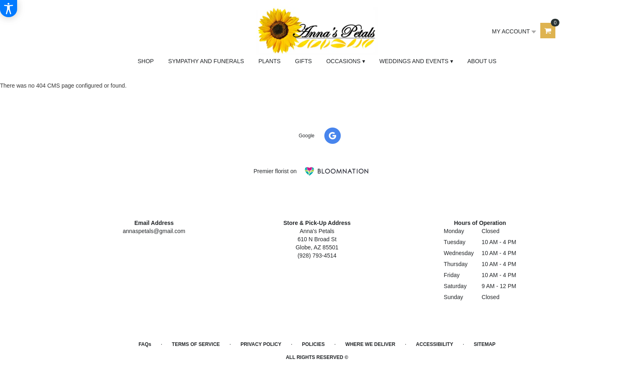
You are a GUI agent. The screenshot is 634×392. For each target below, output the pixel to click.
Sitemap (484, 344)
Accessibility (434, 344)
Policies (313, 344)
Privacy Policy (260, 344)
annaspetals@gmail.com (154, 231)
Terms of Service (196, 344)
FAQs (145, 344)
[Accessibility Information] (8, 8)
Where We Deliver (371, 344)
